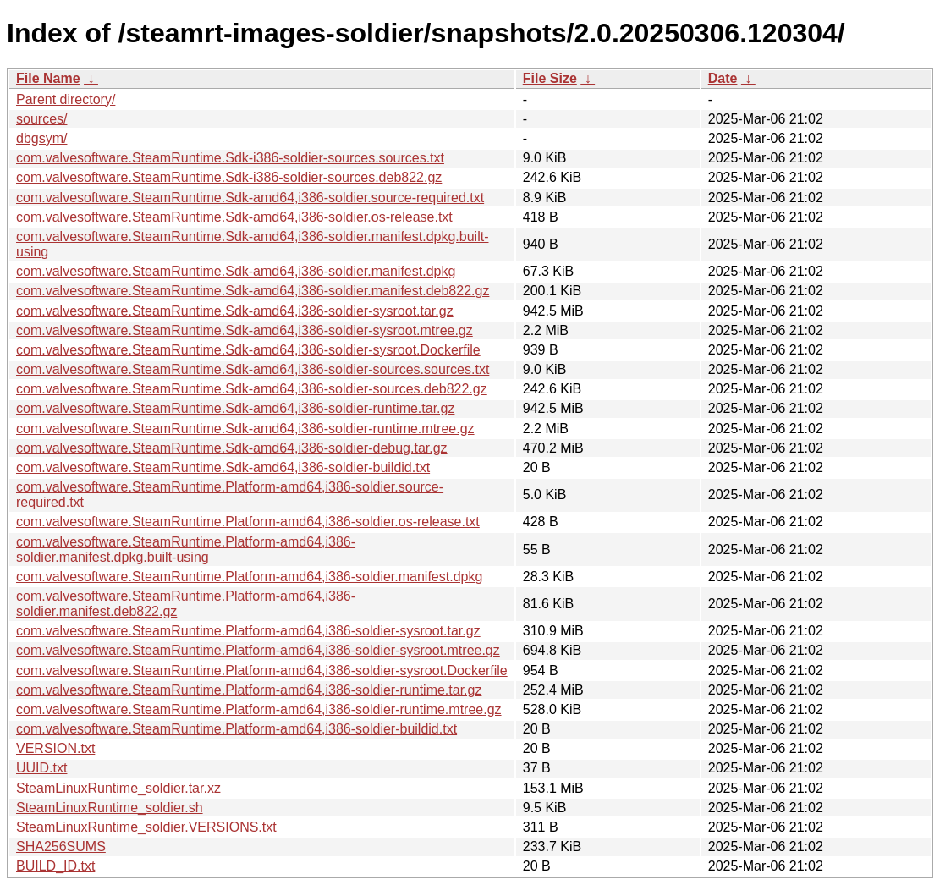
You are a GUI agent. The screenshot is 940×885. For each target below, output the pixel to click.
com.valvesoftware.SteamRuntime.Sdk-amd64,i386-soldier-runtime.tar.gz (235, 408)
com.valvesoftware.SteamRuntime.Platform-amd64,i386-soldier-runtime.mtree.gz (259, 709)
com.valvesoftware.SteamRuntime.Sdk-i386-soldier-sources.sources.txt (230, 158)
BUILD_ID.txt (55, 866)
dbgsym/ (41, 138)
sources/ (41, 119)
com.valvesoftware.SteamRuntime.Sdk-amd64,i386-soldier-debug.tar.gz (232, 448)
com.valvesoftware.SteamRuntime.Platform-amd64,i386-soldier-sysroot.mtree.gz (258, 650)
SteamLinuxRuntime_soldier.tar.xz (118, 788)
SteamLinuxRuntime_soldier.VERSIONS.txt (146, 827)
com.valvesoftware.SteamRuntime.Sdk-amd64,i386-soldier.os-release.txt (234, 217)
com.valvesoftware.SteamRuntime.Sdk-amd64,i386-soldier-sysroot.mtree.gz (244, 330)
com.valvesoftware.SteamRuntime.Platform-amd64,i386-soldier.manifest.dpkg (249, 576)
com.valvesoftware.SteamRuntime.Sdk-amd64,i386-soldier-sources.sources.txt (252, 369)
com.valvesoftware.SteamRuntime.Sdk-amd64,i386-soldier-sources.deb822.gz (251, 389)
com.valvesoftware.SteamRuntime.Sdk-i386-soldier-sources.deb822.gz (229, 177)
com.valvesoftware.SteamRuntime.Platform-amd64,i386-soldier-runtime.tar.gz (248, 690)
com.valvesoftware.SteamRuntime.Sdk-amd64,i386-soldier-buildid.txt (223, 467)
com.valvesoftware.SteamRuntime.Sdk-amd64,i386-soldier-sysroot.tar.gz (235, 311)
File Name (48, 78)
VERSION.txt (55, 748)
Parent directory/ (65, 99)
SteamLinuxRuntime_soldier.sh (109, 807)
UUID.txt (41, 768)
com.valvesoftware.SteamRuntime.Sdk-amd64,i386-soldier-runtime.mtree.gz (245, 428)
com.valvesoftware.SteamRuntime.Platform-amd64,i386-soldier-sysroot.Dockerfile (262, 670)
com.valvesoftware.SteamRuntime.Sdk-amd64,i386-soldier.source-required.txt (250, 197)
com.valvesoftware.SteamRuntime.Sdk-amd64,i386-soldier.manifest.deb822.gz (252, 290)
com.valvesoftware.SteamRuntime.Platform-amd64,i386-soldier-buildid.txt (236, 729)
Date (723, 78)
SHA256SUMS (61, 846)
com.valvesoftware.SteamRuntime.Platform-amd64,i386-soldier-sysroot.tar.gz (248, 631)
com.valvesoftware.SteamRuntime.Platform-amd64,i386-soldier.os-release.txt (248, 521)
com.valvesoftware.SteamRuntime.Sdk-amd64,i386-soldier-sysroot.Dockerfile (248, 350)
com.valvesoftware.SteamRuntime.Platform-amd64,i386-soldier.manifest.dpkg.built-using (185, 549)
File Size (550, 78)
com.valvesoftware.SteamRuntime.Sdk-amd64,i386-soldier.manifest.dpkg (235, 271)
